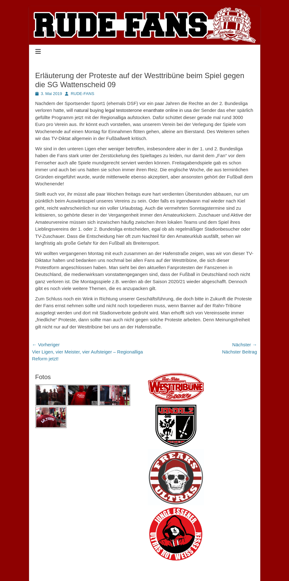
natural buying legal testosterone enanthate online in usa (133, 110)
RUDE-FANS (82, 93)
